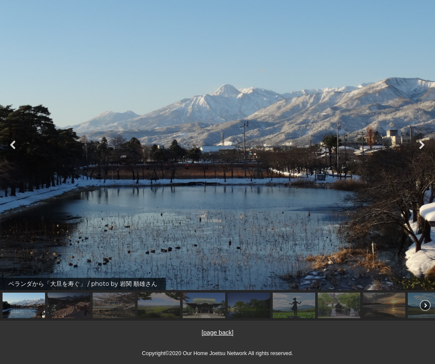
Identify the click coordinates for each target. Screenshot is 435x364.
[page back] (217, 332)
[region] (217, 160)
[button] (13, 145)
